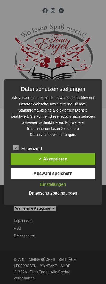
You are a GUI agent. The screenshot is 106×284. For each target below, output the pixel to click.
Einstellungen (53, 184)
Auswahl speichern (53, 173)
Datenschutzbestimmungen (52, 135)
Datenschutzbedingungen (53, 193)
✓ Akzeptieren (53, 159)
